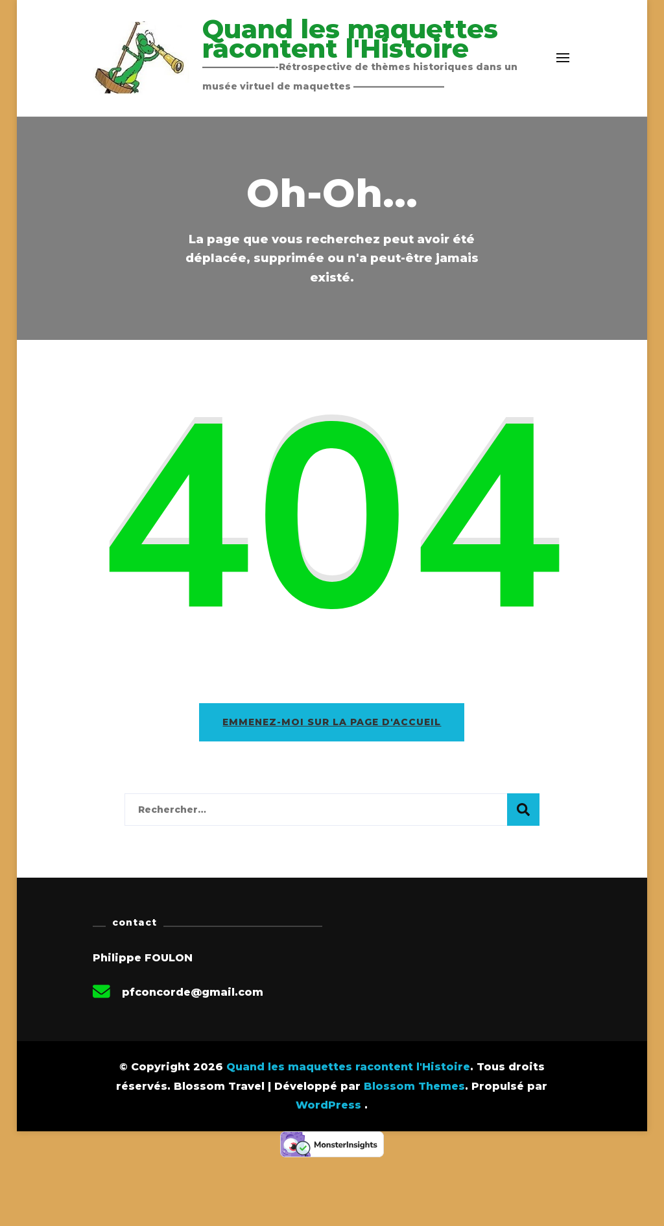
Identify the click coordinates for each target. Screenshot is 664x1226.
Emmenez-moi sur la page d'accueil (331, 722)
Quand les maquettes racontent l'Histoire (350, 38)
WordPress (328, 1105)
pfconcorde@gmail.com (192, 992)
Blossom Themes (414, 1086)
